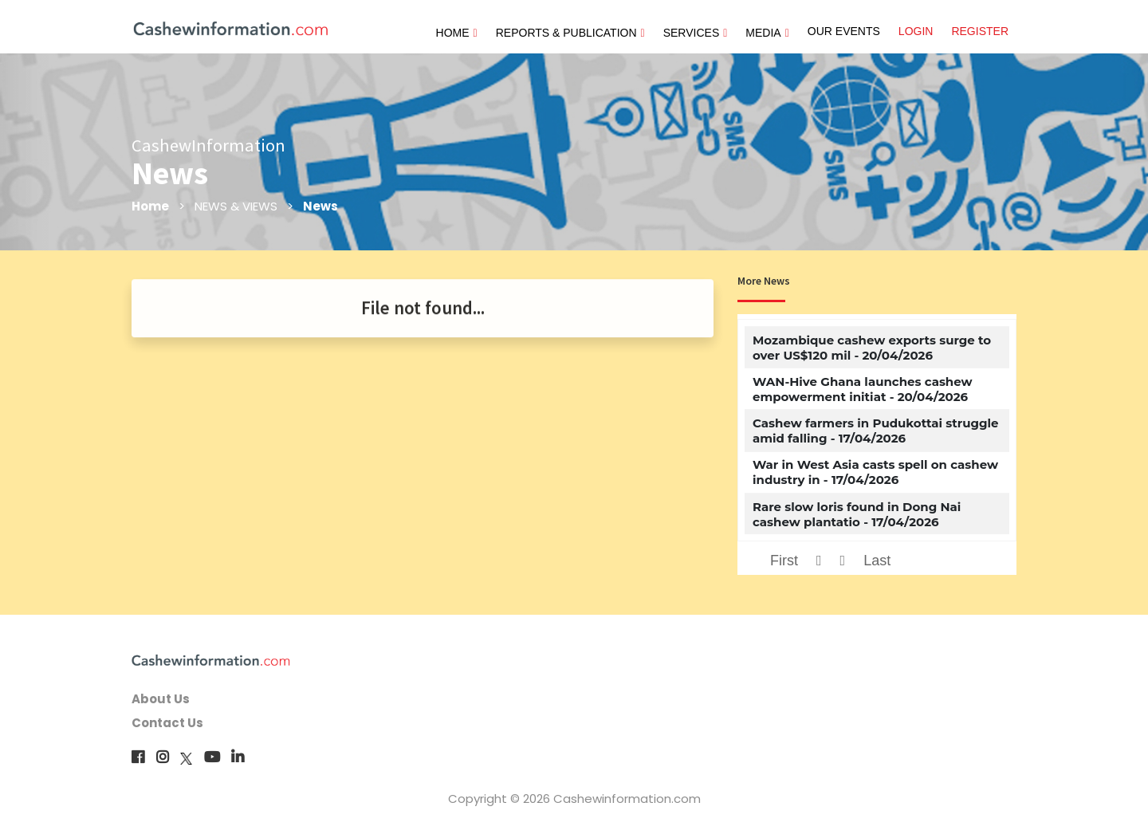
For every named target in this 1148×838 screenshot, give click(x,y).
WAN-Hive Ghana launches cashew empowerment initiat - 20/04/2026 (863, 389)
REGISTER (979, 31)
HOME (457, 33)
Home (150, 206)
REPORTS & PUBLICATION (570, 33)
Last (876, 561)
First (784, 561)
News (320, 206)
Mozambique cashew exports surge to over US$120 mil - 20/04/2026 (872, 347)
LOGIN (916, 31)
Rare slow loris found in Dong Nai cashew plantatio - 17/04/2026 (857, 514)
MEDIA (766, 33)
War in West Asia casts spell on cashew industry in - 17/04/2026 (875, 472)
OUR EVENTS (844, 31)
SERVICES (695, 33)
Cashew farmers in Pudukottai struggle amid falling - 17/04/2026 (876, 430)
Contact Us (167, 722)
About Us (161, 698)
